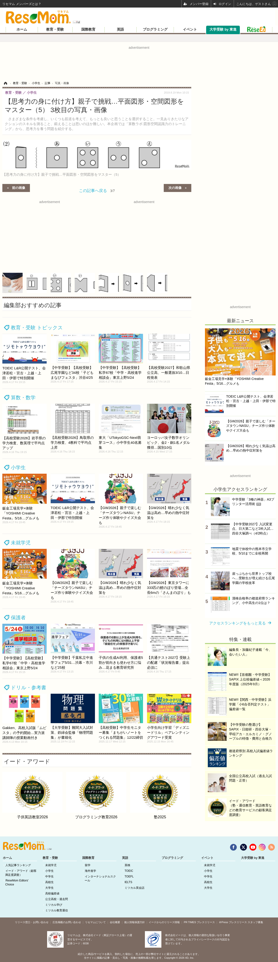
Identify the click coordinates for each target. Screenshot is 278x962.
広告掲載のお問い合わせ (67, 922)
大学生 (49, 887)
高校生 (49, 882)
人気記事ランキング (18, 865)
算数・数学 (23, 397)
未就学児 (21, 542)
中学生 (49, 876)
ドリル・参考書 (28, 687)
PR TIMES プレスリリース (199, 922)
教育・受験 (55, 29)
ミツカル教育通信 (56, 910)
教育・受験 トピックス (37, 327)
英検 (127, 865)
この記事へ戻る (97, 190)
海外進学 (90, 870)
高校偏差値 (52, 893)
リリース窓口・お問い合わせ (32, 922)
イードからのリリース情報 (164, 922)
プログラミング (155, 29)
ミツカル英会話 (134, 887)
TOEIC (129, 870)
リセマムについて (95, 922)
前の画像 (18, 187)
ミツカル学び (53, 904)
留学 (87, 865)
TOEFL (129, 876)
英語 (120, 29)
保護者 (18, 617)
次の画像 (175, 187)
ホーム (21, 29)
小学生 (18, 467)
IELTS (128, 882)
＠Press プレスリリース (233, 922)
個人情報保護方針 (134, 922)
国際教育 (88, 29)
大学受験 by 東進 (223, 29)
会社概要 (115, 922)
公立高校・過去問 (56, 899)
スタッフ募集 (255, 922)
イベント (190, 29)
